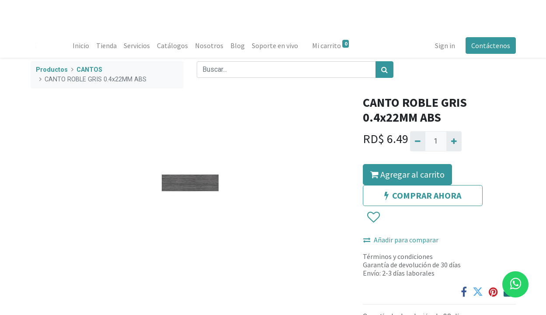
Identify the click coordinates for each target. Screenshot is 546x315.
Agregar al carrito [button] (407, 174)
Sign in (445, 45)
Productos (52, 70)
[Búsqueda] (384, 69)
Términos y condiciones (398, 256)
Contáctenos (490, 45)
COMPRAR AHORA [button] (422, 195)
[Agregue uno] (454, 141)
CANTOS (89, 70)
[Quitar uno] (417, 141)
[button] (373, 217)
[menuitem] (81, 45)
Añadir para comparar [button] (400, 239)
